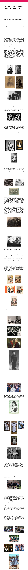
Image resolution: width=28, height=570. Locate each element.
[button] (1, 1)
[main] (14, 7)
